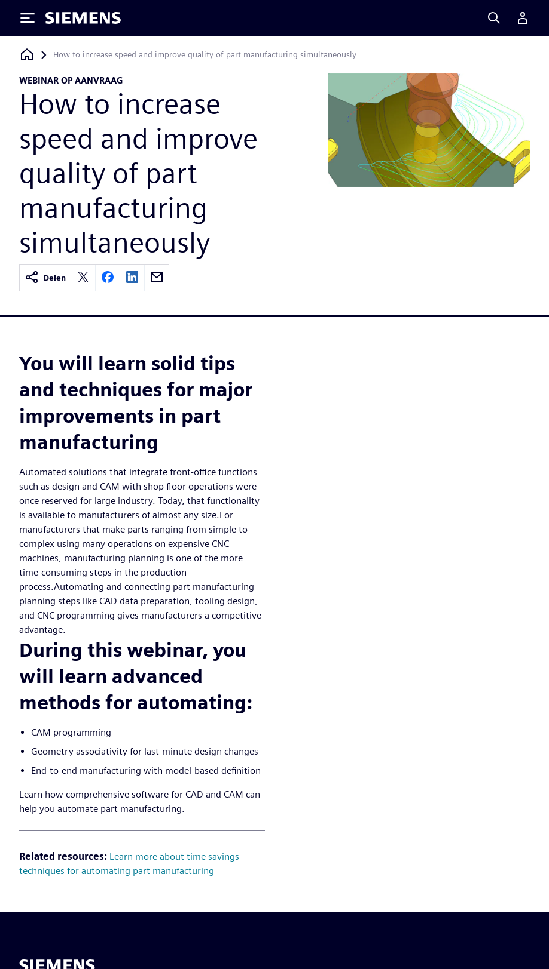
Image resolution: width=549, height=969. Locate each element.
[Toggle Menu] (27, 18)
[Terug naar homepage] (27, 54)
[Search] (494, 18)
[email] (157, 278)
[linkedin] (132, 278)
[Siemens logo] (83, 18)
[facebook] (108, 278)
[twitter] (83, 278)
